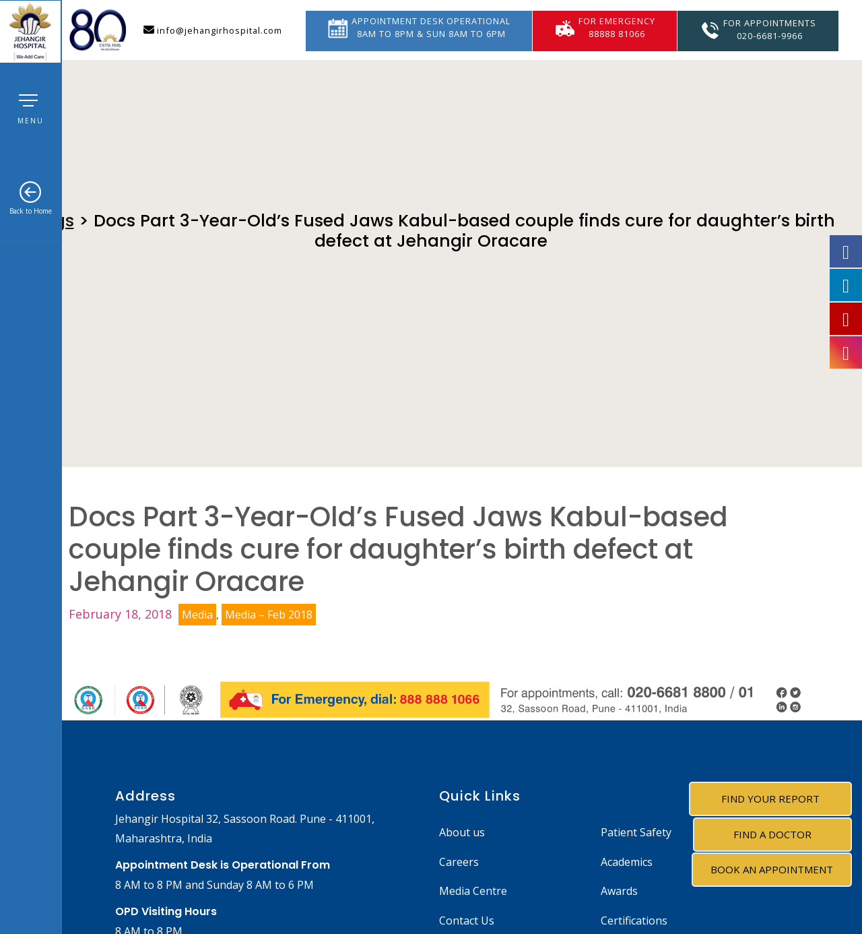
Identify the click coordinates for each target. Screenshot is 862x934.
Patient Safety (636, 832)
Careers (459, 861)
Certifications (634, 920)
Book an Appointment (771, 869)
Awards (619, 890)
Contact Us (466, 920)
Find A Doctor (772, 834)
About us (462, 832)
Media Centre (473, 890)
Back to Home (30, 198)
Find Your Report (770, 798)
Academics (627, 861)
